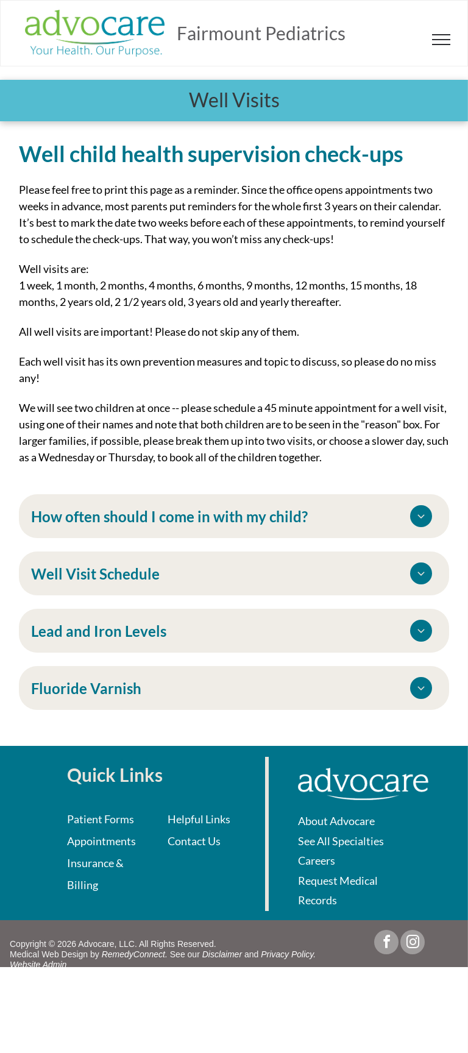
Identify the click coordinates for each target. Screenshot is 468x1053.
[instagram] (412, 943)
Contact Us (194, 841)
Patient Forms (100, 819)
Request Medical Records (338, 890)
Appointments (101, 841)
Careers (316, 860)
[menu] (441, 39)
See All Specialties (341, 841)
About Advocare (336, 821)
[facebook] (386, 943)
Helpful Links (199, 819)
